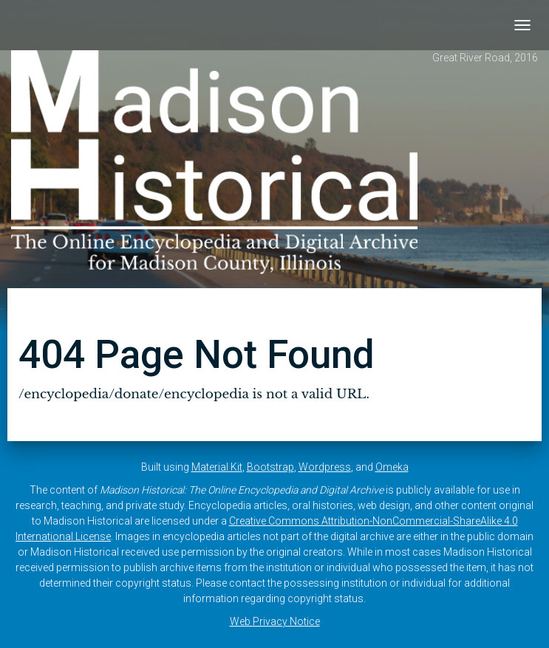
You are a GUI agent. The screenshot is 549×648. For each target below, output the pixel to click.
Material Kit (216, 467)
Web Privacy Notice (275, 621)
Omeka (392, 467)
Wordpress (325, 467)
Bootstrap (270, 467)
